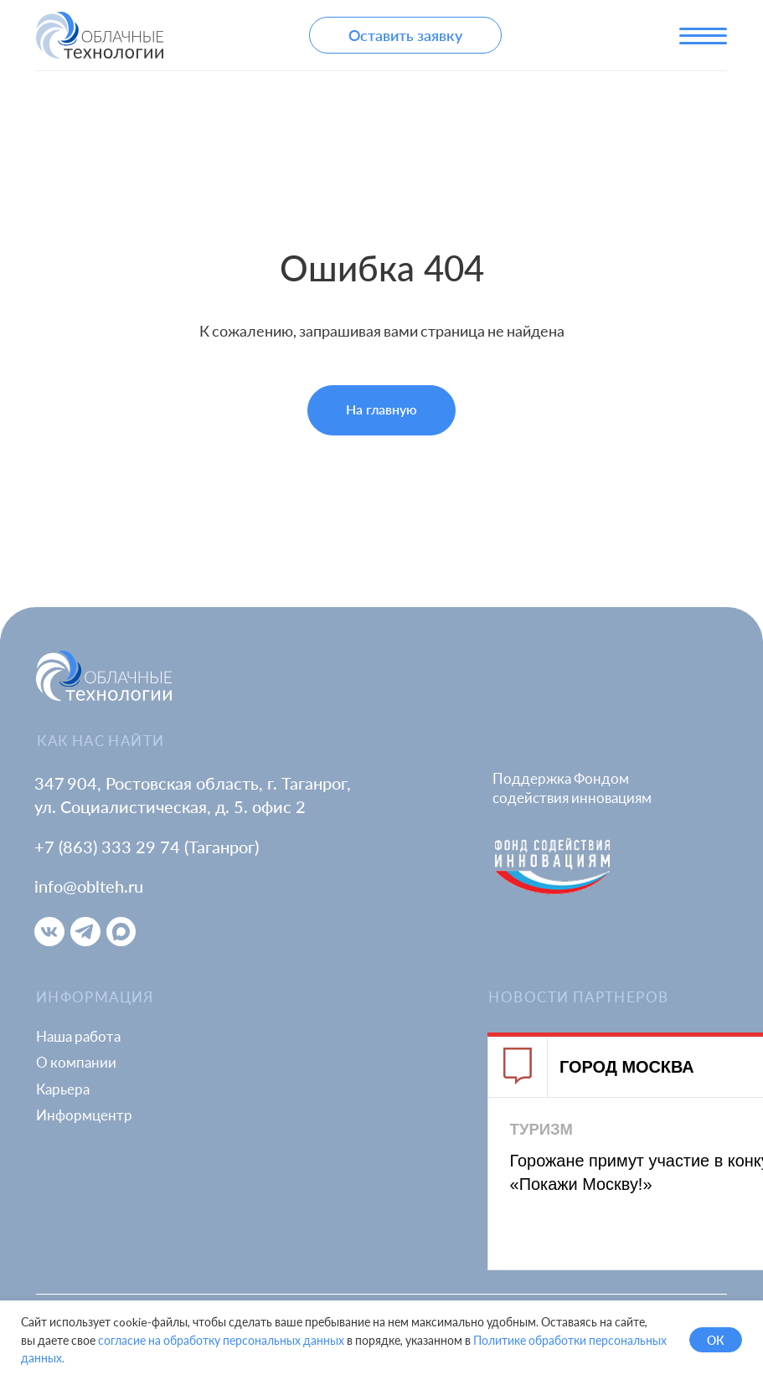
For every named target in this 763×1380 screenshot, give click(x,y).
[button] (406, 35)
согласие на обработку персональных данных (221, 1340)
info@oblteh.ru (88, 886)
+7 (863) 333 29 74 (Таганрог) (146, 847)
